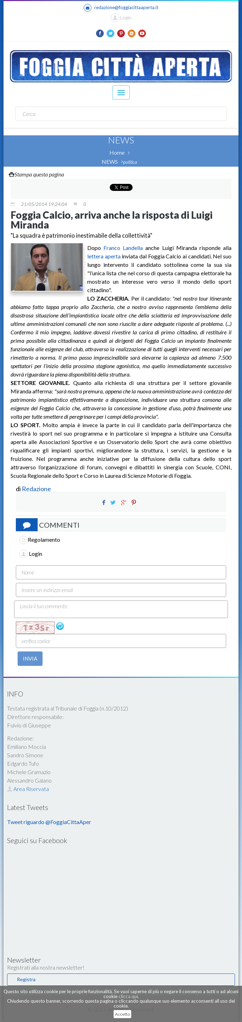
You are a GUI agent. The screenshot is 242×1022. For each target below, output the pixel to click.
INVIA (30, 658)
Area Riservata (28, 788)
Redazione (37, 489)
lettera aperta (104, 256)
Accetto (122, 1014)
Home (117, 152)
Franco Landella (123, 247)
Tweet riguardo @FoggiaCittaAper (49, 821)
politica (130, 162)
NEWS (110, 161)
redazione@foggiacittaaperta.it (121, 8)
